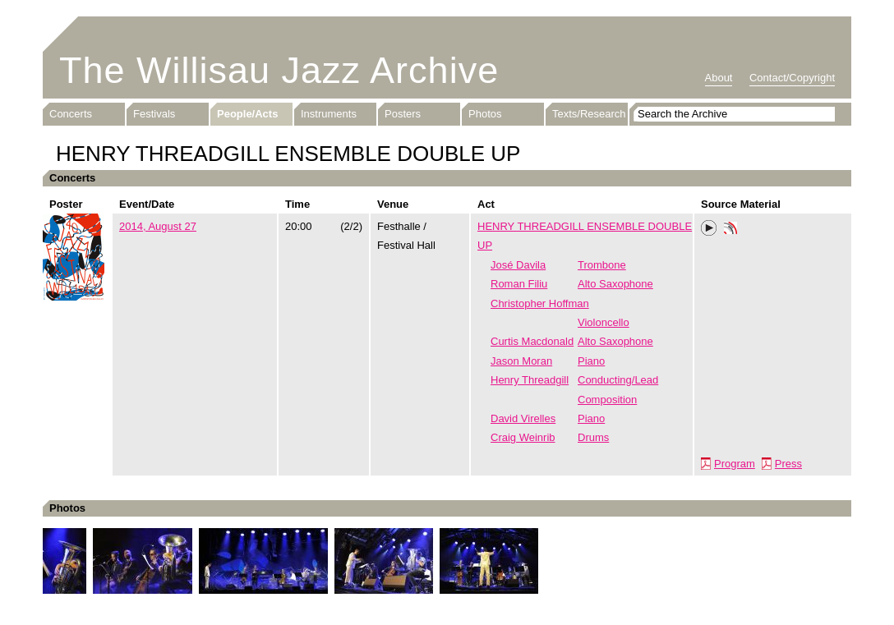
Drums (593, 437)
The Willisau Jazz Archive (279, 70)
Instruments (329, 114)
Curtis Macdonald (532, 341)
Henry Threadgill (530, 380)
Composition (607, 399)
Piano (591, 361)
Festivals (154, 114)
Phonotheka (730, 230)
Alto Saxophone (615, 284)
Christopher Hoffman (540, 303)
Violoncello (603, 322)
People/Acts (247, 114)
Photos (484, 114)
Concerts (70, 114)
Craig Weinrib (523, 437)
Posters (403, 114)
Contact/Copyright (792, 77)
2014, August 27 (157, 226)
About (719, 77)
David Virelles (523, 418)
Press (788, 463)
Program (734, 463)
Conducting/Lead (618, 380)
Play (709, 228)
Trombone (602, 265)
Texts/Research (589, 114)
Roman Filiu (519, 284)
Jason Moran (521, 361)
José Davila (518, 265)
